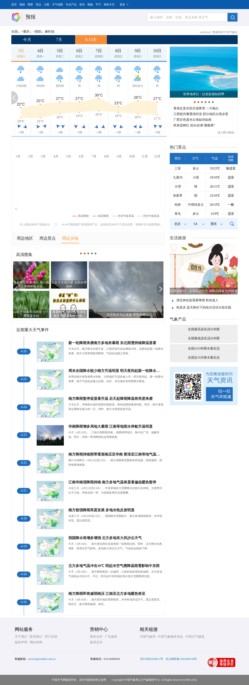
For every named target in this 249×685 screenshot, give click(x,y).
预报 (22, 4)
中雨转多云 (196, 204)
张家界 (177, 195)
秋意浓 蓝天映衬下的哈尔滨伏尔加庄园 (203, 307)
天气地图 (57, 4)
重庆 (26, 31)
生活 (178, 238)
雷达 (38, 4)
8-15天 (91, 39)
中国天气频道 (194, 636)
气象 (178, 319)
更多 (122, 4)
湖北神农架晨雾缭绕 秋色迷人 (197, 300)
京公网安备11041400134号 (181, 659)
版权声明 (21, 642)
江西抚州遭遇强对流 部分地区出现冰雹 (200, 114)
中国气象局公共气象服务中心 (142, 679)
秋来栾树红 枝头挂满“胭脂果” (194, 125)
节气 (98, 4)
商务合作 (96, 636)
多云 (196, 168)
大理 (178, 186)
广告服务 (111, 636)
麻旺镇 (49, 31)
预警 (30, 4)
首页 (14, 4)
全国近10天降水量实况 (204, 357)
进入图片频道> (226, 132)
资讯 (82, 4)
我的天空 (109, 4)
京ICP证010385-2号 (151, 659)
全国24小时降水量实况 (204, 348)
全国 (14, 31)
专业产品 (71, 4)
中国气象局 (148, 636)
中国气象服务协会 (170, 636)
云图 (46, 4)
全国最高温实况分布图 (204, 329)
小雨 (196, 177)
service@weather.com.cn (41, 659)
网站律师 (36, 642)
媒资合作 (96, 642)
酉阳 (38, 31)
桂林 (178, 204)
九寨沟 (177, 177)
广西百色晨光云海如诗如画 (192, 119)
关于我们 (21, 636)
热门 (178, 147)
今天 (27, 39)
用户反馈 (51, 636)
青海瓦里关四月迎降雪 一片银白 (196, 108)
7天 (59, 39)
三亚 (178, 168)
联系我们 (36, 636)
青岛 (178, 213)
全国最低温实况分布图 (204, 338)
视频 (90, 4)
